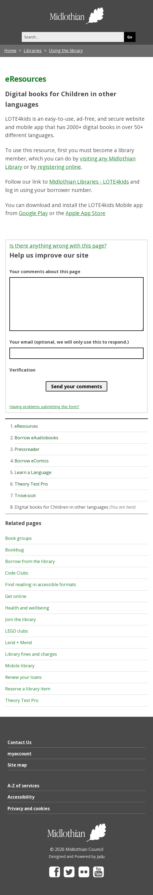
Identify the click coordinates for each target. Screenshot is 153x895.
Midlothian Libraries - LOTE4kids (89, 181)
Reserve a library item (27, 689)
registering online (58, 166)
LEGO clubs (16, 631)
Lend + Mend (18, 643)
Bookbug (14, 550)
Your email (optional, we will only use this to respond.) (69, 342)
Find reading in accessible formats (40, 584)
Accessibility (21, 797)
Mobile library (19, 666)
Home (10, 51)
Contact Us (19, 742)
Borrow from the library (30, 561)
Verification (22, 370)
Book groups (18, 538)
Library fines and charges (31, 654)
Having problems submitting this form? (44, 406)
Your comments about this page (44, 271)
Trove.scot (25, 495)
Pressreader (27, 449)
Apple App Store (85, 213)
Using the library (66, 51)
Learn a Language (33, 472)
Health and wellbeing (27, 608)
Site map (17, 765)
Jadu (101, 856)
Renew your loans (23, 677)
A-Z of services (23, 786)
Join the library (20, 619)
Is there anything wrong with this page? (57, 245)
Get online (15, 596)
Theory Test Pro (31, 484)
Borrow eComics (32, 461)
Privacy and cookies (29, 808)
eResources (26, 426)
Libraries (33, 51)
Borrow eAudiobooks (36, 438)
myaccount (19, 754)
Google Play (33, 213)
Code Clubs (16, 573)
